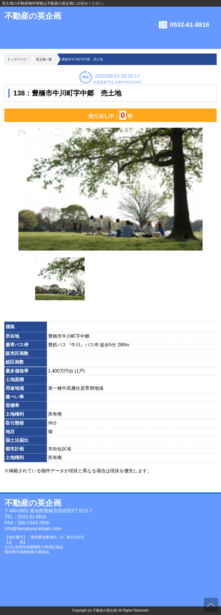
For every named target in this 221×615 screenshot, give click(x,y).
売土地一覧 (44, 59)
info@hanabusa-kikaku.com (33, 528)
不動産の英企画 (33, 16)
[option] (110, 190)
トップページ (16, 59)
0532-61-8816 (189, 24)
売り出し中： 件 (110, 115)
